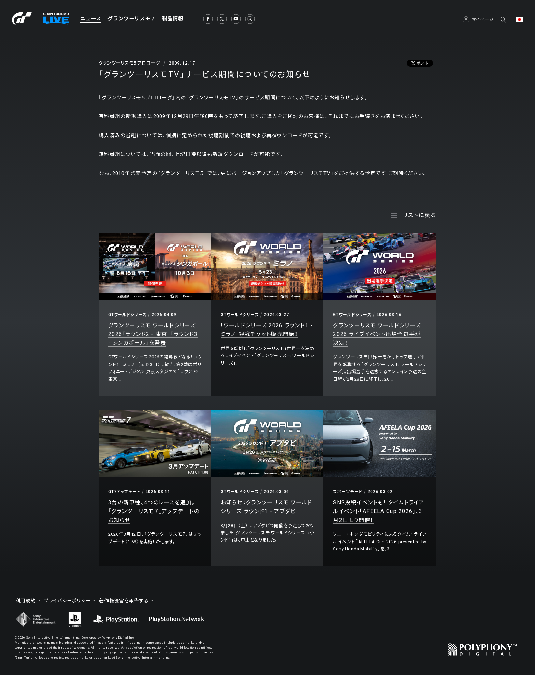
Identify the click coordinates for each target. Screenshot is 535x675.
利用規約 (25, 600)
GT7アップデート (124, 492)
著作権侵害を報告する (124, 600)
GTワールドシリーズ (127, 315)
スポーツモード (347, 492)
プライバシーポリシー (67, 600)
